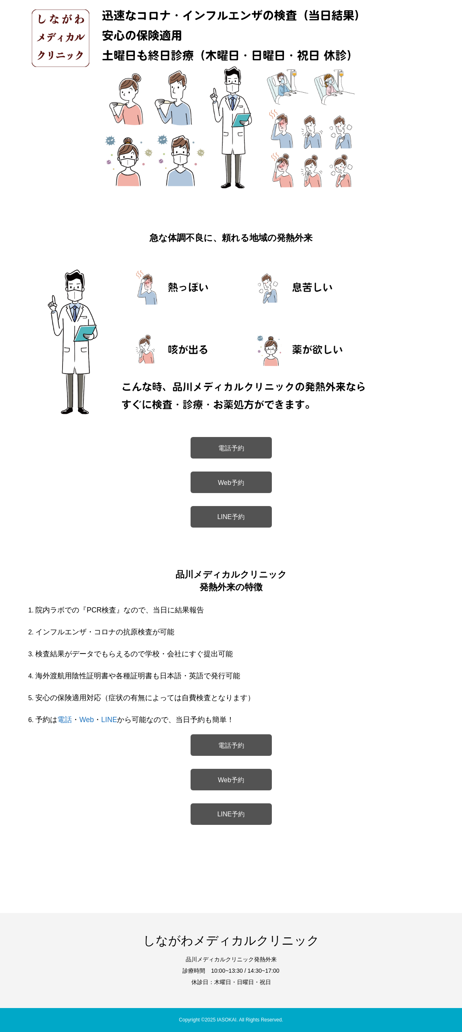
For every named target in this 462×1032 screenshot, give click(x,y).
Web (86, 720)
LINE (109, 720)
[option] (231, 95)
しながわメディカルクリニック (231, 940)
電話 (64, 720)
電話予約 (231, 448)
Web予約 (231, 482)
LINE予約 (231, 516)
